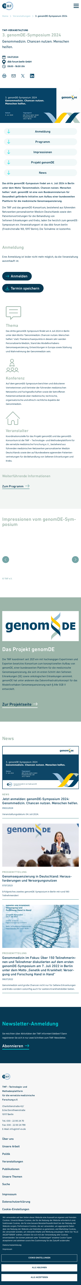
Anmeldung (42, 131)
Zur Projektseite (17, 704)
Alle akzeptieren (39, 1277)
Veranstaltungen (22, 16)
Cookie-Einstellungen (15, 1209)
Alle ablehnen (39, 1267)
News (43, 172)
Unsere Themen (12, 1176)
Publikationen (10, 1169)
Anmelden (19, 276)
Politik (6, 1154)
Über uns (8, 1138)
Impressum (9, 1194)
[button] (4, 76)
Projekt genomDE (42, 162)
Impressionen (42, 152)
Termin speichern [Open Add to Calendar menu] (25, 288)
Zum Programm (13, 486)
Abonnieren (12, 1045)
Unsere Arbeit (11, 1146)
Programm (42, 142)
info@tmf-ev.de (18, 1129)
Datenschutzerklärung (16, 1201)
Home (5, 16)
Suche (6, 1184)
